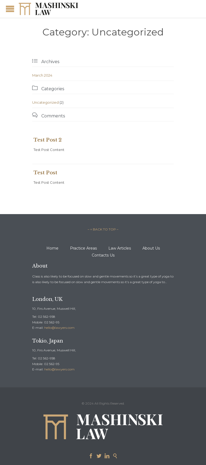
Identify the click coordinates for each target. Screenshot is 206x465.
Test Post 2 (48, 140)
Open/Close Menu (10, 8)
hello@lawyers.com (59, 328)
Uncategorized (45, 102)
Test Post (45, 173)
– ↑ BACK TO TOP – (103, 229)
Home (52, 248)
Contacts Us (103, 255)
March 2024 (42, 75)
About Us (151, 248)
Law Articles (119, 248)
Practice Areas (83, 248)
